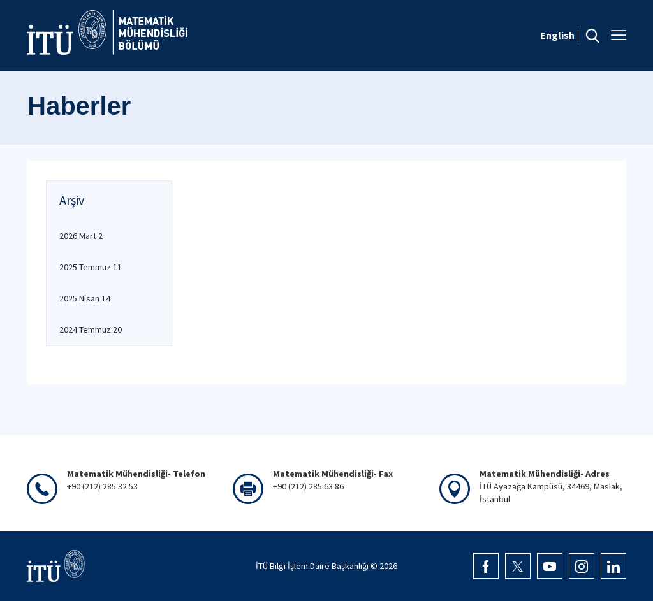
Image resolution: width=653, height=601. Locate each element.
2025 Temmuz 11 (90, 267)
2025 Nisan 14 (84, 298)
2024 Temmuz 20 (90, 329)
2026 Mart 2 (81, 236)
